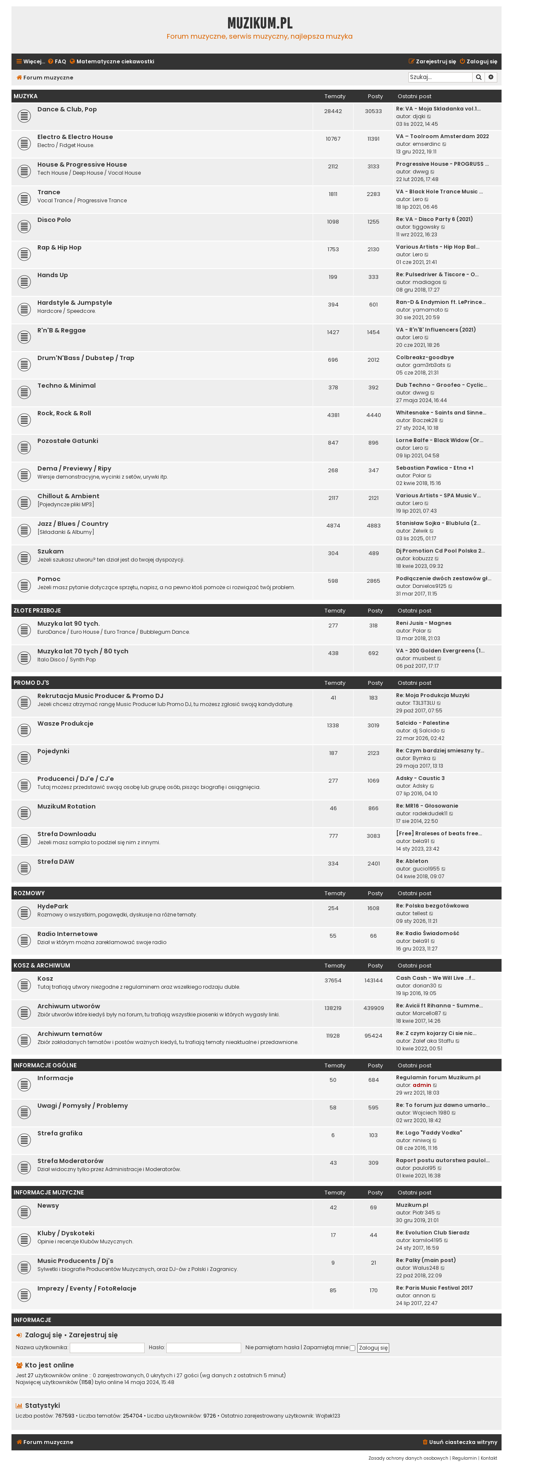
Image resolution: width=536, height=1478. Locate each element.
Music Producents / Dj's (75, 1261)
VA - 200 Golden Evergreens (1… (440, 650)
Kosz (45, 978)
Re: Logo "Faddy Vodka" (429, 1132)
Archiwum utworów (68, 1006)
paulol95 (424, 1168)
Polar (419, 475)
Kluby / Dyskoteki (65, 1233)
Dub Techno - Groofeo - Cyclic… (441, 385)
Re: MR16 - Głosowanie (427, 805)
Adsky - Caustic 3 (420, 778)
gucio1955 (426, 868)
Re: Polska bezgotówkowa (432, 905)
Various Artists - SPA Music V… (438, 495)
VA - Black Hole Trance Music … (439, 191)
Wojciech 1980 (431, 1112)
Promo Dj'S (31, 683)
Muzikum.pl (260, 23)
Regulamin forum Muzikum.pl (438, 1077)
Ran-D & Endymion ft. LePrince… (441, 302)
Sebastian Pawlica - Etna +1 (434, 467)
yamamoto (428, 309)
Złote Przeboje (37, 611)
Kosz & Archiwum (42, 966)
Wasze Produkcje (65, 723)
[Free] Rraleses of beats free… (439, 833)
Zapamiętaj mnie (329, 1347)
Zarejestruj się (93, 1334)
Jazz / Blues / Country (72, 523)
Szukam (50, 551)
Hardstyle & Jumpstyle (74, 302)
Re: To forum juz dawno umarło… (443, 1105)
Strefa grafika (60, 1133)
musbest (424, 658)
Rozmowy (29, 893)
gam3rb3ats (429, 365)
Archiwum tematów (69, 1034)
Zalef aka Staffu (433, 1040)
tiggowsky (426, 226)
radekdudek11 (430, 813)
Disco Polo (54, 220)
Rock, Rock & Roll (64, 413)
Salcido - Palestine (422, 722)
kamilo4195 (427, 1240)
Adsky (420, 785)
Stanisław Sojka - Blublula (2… (438, 523)
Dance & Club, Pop (67, 109)
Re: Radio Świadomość (427, 933)
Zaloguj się (43, 1334)
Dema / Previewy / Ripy (74, 468)
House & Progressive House (82, 164)
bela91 (421, 841)
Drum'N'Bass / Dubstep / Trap (85, 358)
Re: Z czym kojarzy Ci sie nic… (436, 1033)
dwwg (421, 171)
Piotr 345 (424, 1212)
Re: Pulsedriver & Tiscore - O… (437, 274)
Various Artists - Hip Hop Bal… (437, 246)
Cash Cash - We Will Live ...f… (435, 978)
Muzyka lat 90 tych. (68, 623)
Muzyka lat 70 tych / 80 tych (82, 651)
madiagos (427, 282)
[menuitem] (56, 62)
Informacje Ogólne (45, 1065)
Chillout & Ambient (68, 496)
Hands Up (52, 275)
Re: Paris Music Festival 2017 (434, 1287)
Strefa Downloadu (66, 834)
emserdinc (427, 144)
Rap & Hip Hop (59, 247)
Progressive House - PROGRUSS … (442, 163)
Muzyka (25, 96)
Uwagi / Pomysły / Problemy (82, 1105)
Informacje (55, 1078)
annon (421, 1295)
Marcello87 (427, 1013)
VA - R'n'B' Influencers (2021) (436, 329)
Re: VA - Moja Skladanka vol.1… (438, 108)
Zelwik (420, 530)
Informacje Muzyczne (49, 1193)
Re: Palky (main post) (426, 1260)
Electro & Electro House (75, 137)
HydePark (52, 906)
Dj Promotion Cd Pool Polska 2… (440, 550)
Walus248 (426, 1267)
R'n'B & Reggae (61, 330)
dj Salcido (426, 730)
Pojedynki (53, 751)
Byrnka (422, 758)
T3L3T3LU (424, 702)
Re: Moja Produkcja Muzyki (432, 695)
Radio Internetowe (67, 934)
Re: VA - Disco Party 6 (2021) (434, 219)
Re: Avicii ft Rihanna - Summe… (439, 1005)
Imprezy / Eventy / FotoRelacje (87, 1288)
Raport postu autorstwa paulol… (443, 1160)
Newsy (48, 1205)
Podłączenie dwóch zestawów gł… (443, 578)
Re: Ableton (412, 861)
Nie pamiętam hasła (272, 1347)
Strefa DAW (55, 861)
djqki (419, 116)
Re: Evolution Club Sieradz (433, 1232)
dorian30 (424, 985)
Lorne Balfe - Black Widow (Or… (439, 440)
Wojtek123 (328, 1416)
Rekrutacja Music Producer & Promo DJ (100, 696)
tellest (420, 913)
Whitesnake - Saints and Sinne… (441, 412)
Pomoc (48, 579)
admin (422, 1085)
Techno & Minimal (66, 385)
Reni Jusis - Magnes (423, 623)
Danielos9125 (430, 586)
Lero (418, 199)
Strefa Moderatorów (70, 1161)
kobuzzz (423, 558)
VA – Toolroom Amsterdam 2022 (442, 136)
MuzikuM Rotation (66, 806)
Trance (48, 192)
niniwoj (422, 1140)
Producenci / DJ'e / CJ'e (75, 778)
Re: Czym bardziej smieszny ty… (440, 750)
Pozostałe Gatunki (67, 441)
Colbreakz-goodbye (425, 357)
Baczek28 (425, 420)
